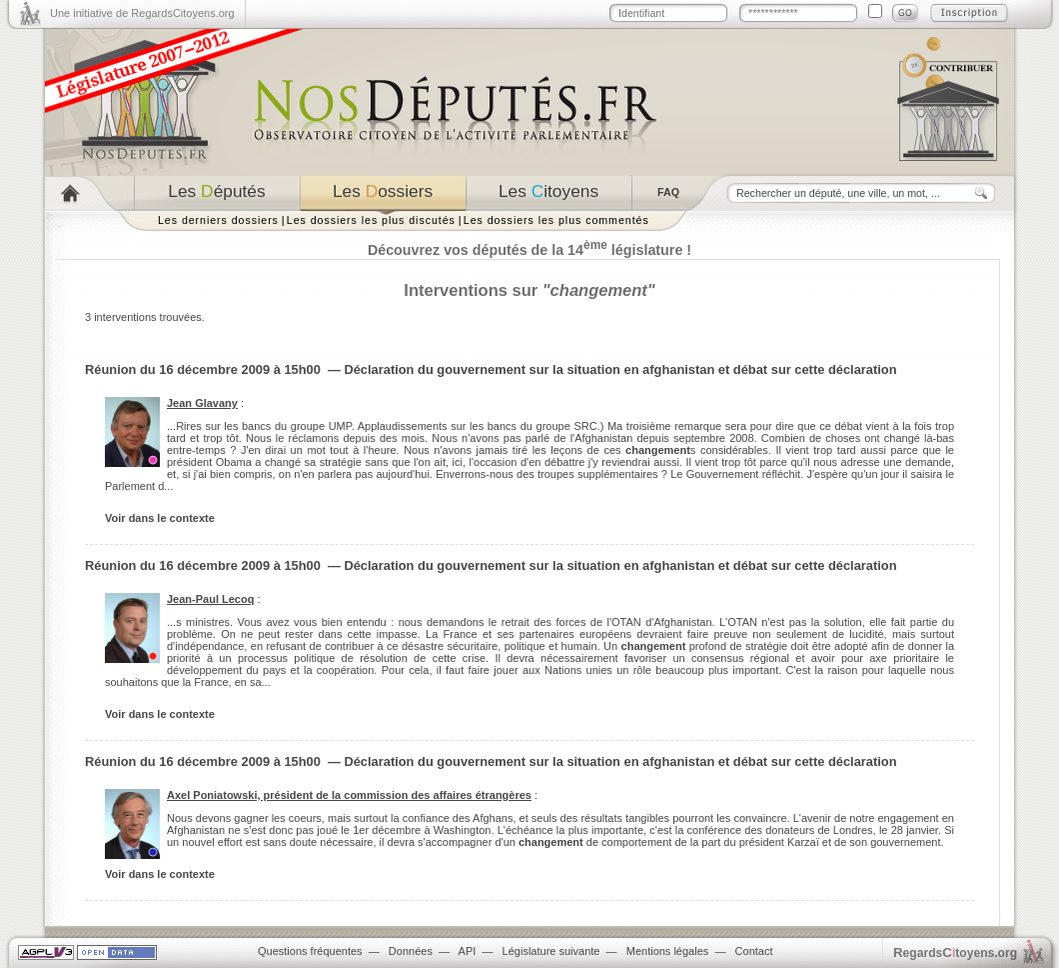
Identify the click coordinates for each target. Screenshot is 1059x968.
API (468, 951)
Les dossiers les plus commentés (556, 220)
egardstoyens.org (955, 952)
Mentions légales (667, 951)
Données (411, 951)
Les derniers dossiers (218, 220)
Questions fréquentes (310, 951)
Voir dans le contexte (160, 518)
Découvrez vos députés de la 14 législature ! (529, 250)
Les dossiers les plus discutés (371, 220)
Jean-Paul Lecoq (210, 599)
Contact (754, 951)
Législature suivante (551, 951)
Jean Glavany (202, 403)
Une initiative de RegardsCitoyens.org (142, 13)
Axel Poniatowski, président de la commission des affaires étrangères (349, 795)
